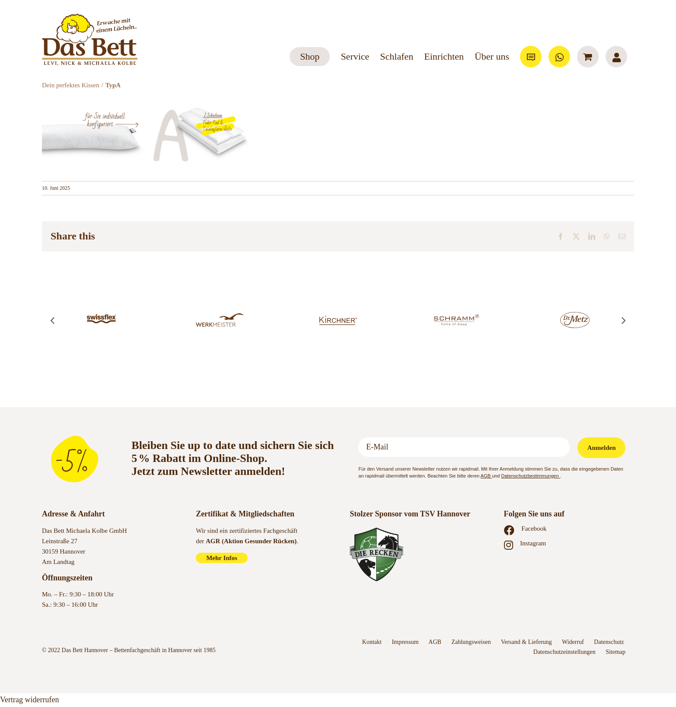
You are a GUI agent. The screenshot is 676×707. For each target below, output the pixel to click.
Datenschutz (609, 642)
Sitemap (615, 652)
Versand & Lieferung (526, 642)
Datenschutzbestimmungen (530, 475)
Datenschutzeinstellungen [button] (564, 652)
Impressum (405, 642)
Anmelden (601, 447)
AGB (486, 475)
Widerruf (573, 642)
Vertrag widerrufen (29, 699)
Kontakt (372, 642)
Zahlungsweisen (471, 642)
